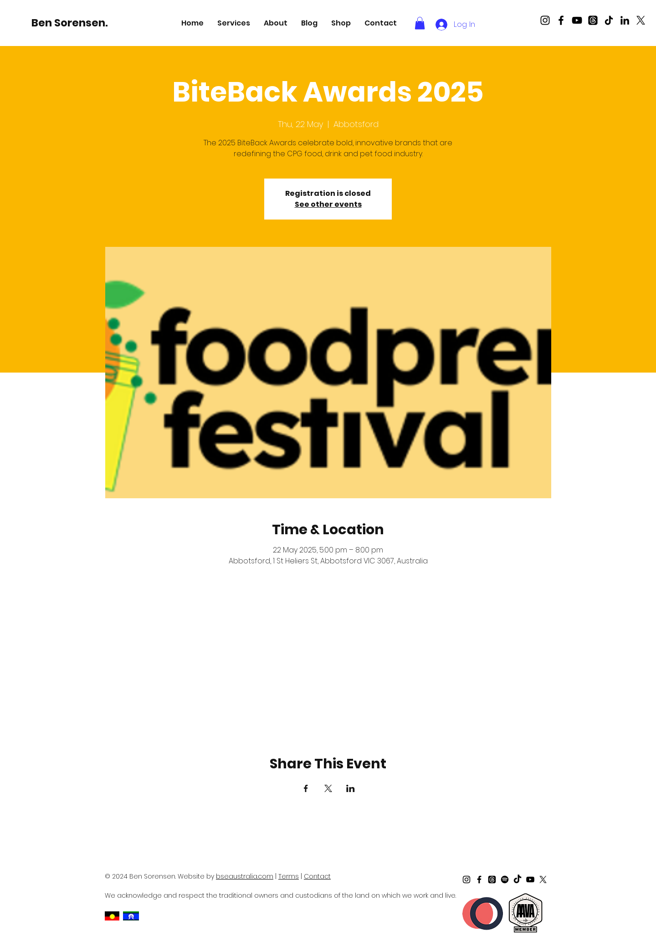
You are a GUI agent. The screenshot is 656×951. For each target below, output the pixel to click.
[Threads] (593, 20)
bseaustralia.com (244, 876)
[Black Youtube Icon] (577, 20)
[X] (641, 20)
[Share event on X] (328, 788)
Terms (288, 876)
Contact (317, 876)
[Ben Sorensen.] (71, 22)
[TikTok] (609, 20)
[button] (233, 23)
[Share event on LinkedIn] (350, 788)
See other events (328, 204)
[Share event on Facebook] (306, 788)
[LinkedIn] (625, 20)
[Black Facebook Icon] (561, 20)
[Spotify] (505, 879)
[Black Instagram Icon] (545, 20)
